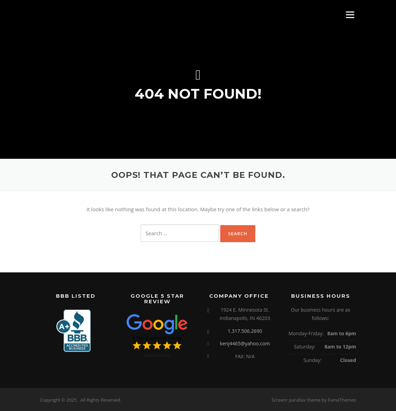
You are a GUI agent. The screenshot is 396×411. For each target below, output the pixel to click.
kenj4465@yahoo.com (245, 343)
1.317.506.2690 (245, 331)
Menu (350, 14)
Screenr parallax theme (296, 400)
